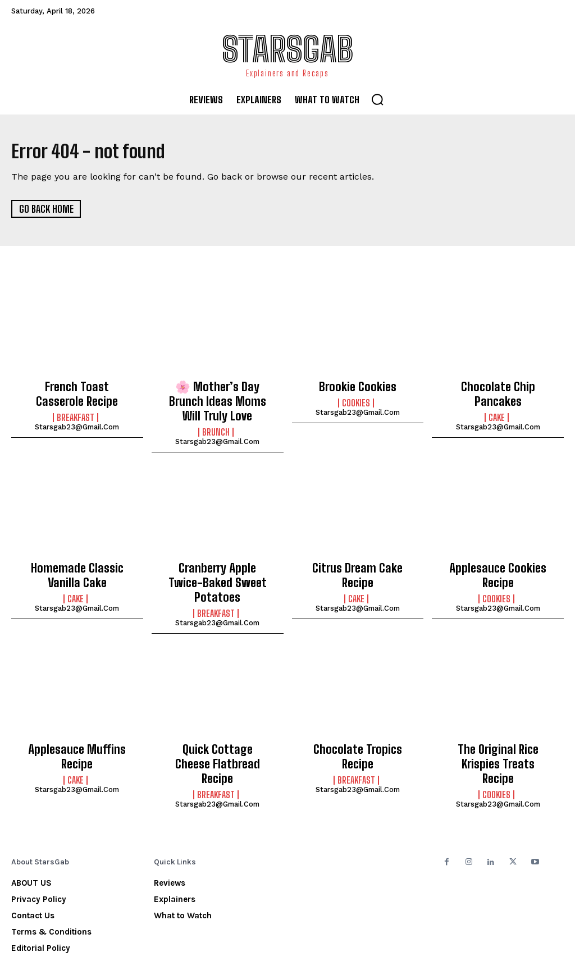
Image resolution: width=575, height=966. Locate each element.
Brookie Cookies (358, 386)
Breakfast (75, 413)
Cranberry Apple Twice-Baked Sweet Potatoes (218, 566)
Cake (497, 401)
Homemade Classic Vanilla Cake (77, 566)
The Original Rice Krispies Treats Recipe (498, 728)
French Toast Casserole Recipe (77, 392)
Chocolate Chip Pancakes (498, 386)
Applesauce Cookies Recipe (498, 566)
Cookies (356, 401)
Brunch (216, 426)
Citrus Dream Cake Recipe (357, 560)
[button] (377, 99)
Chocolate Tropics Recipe (357, 722)
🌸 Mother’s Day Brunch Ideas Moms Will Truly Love (217, 398)
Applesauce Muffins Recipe (76, 728)
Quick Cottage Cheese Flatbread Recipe (217, 728)
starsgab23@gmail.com (77, 423)
